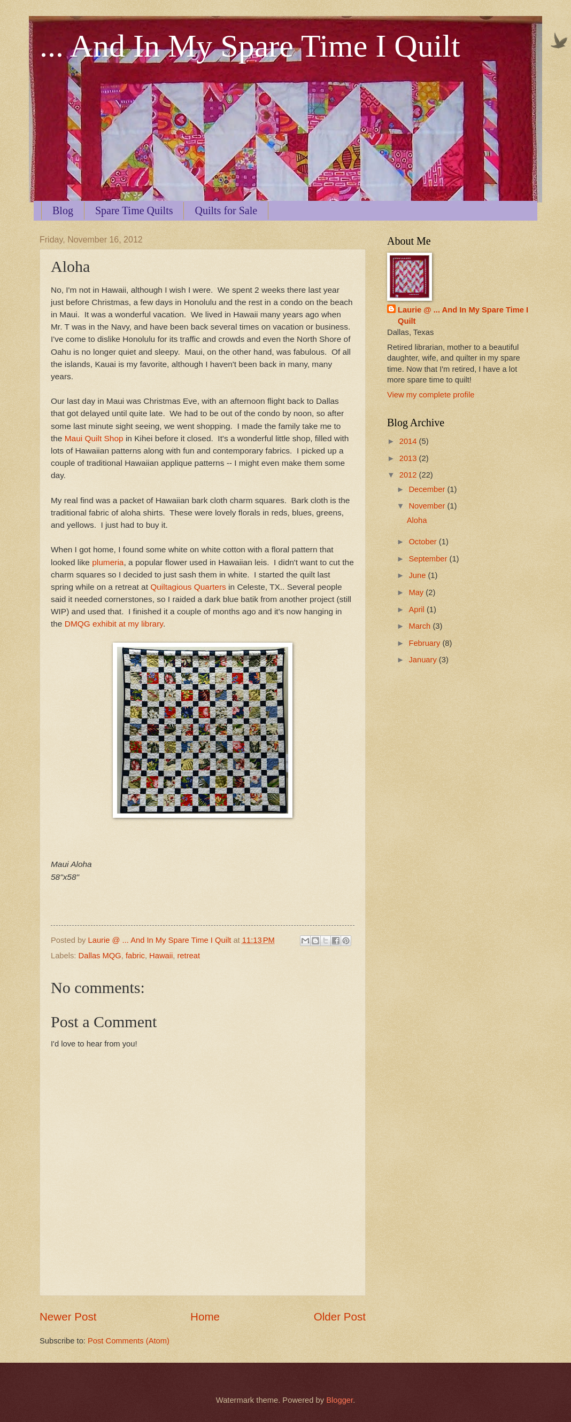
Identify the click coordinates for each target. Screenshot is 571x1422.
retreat (188, 955)
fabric (135, 955)
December (427, 489)
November (427, 506)
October (423, 541)
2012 (409, 475)
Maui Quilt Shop (94, 438)
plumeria (108, 562)
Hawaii (161, 955)
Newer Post (68, 1316)
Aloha (417, 520)
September (428, 558)
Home (205, 1316)
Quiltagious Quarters (188, 586)
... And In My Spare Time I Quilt (250, 46)
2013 (409, 458)
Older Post (340, 1316)
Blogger (339, 1400)
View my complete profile (430, 394)
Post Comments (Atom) (128, 1341)
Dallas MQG (100, 955)
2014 (409, 441)
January (423, 659)
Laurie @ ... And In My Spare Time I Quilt (463, 315)
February (425, 643)
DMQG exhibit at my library (114, 623)
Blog (62, 210)
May (417, 592)
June (418, 575)
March (420, 626)
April (417, 609)
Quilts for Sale (226, 210)
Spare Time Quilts (134, 210)
